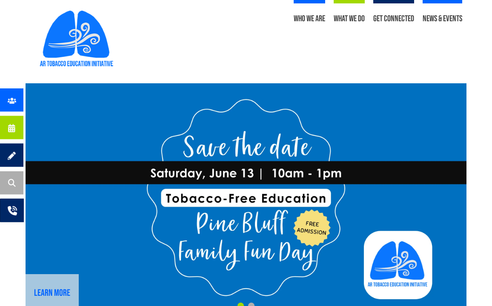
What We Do (349, 19)
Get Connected (393, 19)
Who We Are (309, 19)
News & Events (442, 19)
